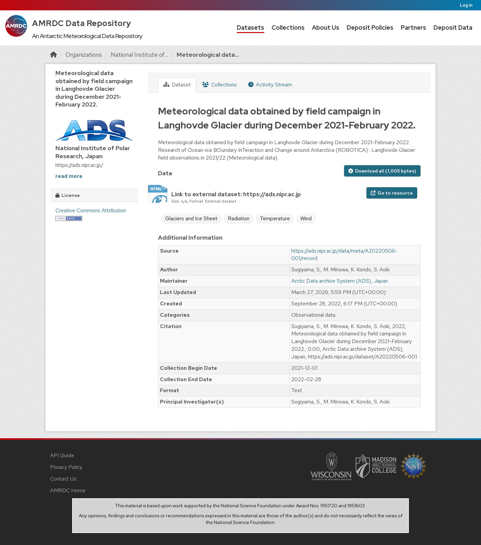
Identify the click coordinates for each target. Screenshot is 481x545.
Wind (306, 218)
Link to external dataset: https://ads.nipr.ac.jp (236, 194)
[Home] (53, 54)
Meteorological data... (208, 54)
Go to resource (392, 193)
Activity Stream (270, 84)
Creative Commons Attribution (90, 210)
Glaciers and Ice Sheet (191, 218)
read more (69, 176)
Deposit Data (453, 27)
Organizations (83, 54)
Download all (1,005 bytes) (382, 171)
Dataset (177, 84)
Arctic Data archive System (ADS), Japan (339, 280)
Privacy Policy (66, 467)
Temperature (275, 218)
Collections (288, 27)
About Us (325, 27)
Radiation (239, 218)
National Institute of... (139, 54)
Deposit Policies (370, 27)
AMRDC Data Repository (81, 23)
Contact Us (63, 478)
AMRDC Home (68, 490)
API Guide (62, 455)
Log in (466, 5)
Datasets (250, 27)
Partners (413, 27)
